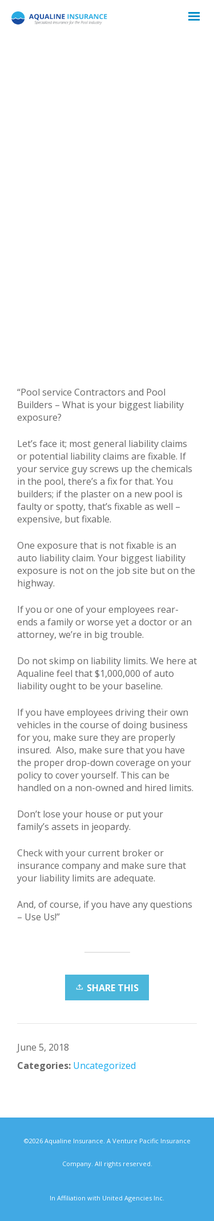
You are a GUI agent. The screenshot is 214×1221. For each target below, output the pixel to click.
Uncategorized (104, 1065)
